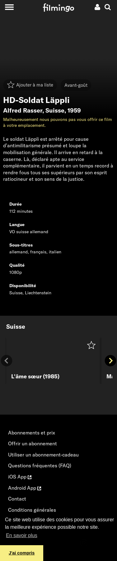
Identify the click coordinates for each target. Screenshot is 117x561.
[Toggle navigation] (9, 7)
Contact (17, 499)
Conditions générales (32, 510)
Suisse (54, 110)
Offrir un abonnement (32, 443)
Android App (24, 488)
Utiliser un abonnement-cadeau (43, 455)
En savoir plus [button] (21, 535)
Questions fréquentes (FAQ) (39, 465)
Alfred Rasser (22, 110)
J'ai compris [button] (22, 552)
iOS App (19, 477)
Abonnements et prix (31, 433)
